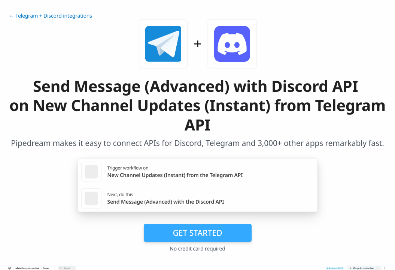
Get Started (197, 233)
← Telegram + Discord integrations (50, 16)
